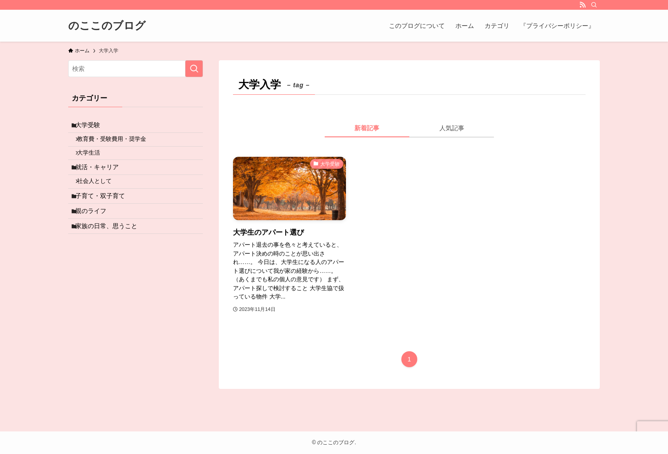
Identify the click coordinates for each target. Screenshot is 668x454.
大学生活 (93, 161)
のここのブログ (107, 25)
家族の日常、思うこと (110, 250)
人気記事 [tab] (451, 128)
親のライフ (94, 231)
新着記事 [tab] (366, 128)
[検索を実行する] (194, 68)
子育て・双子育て (104, 213)
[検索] (594, 5)
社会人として (99, 196)
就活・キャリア (101, 178)
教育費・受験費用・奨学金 (116, 144)
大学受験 (91, 126)
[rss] (582, 5)
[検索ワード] (135, 68)
